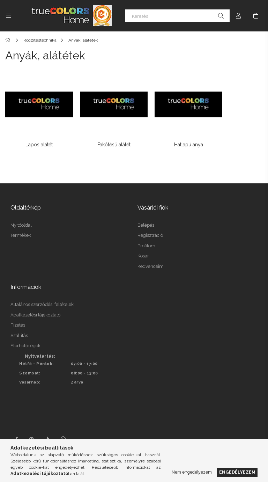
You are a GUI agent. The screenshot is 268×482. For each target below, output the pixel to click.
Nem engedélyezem (192, 472)
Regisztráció (150, 226)
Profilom (146, 237)
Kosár (143, 247)
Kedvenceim (150, 257)
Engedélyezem (237, 472)
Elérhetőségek (25, 336)
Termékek (20, 226)
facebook (16, 431)
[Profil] (238, 15)
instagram (32, 431)
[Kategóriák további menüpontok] (8, 15)
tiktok (47, 431)
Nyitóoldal (21, 216)
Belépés (145, 216)
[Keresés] (177, 15)
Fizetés (17, 316)
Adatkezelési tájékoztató (35, 306)
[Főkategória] (9, 40)
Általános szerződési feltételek (42, 295)
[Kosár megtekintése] (256, 15)
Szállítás (19, 326)
